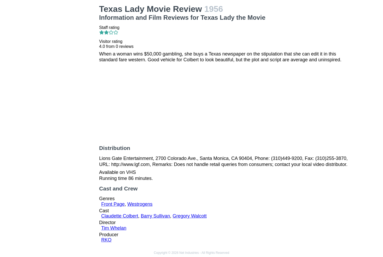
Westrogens (140, 204)
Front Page (113, 204)
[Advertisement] (66, 83)
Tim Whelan (113, 228)
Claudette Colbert (119, 216)
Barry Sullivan (155, 216)
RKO (106, 240)
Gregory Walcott (190, 216)
